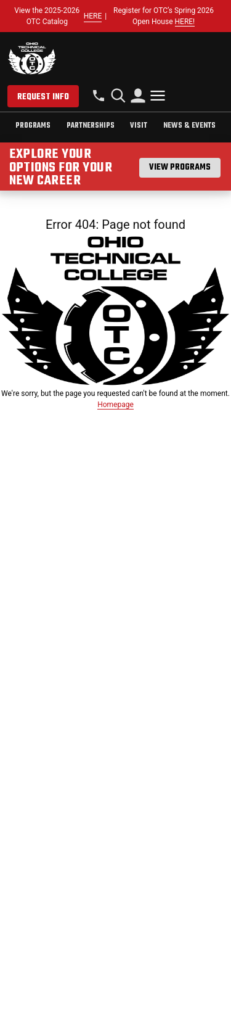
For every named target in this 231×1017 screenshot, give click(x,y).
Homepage (115, 404)
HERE (93, 16)
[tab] (33, 127)
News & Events (189, 126)
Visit (138, 126)
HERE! (185, 21)
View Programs (180, 167)
